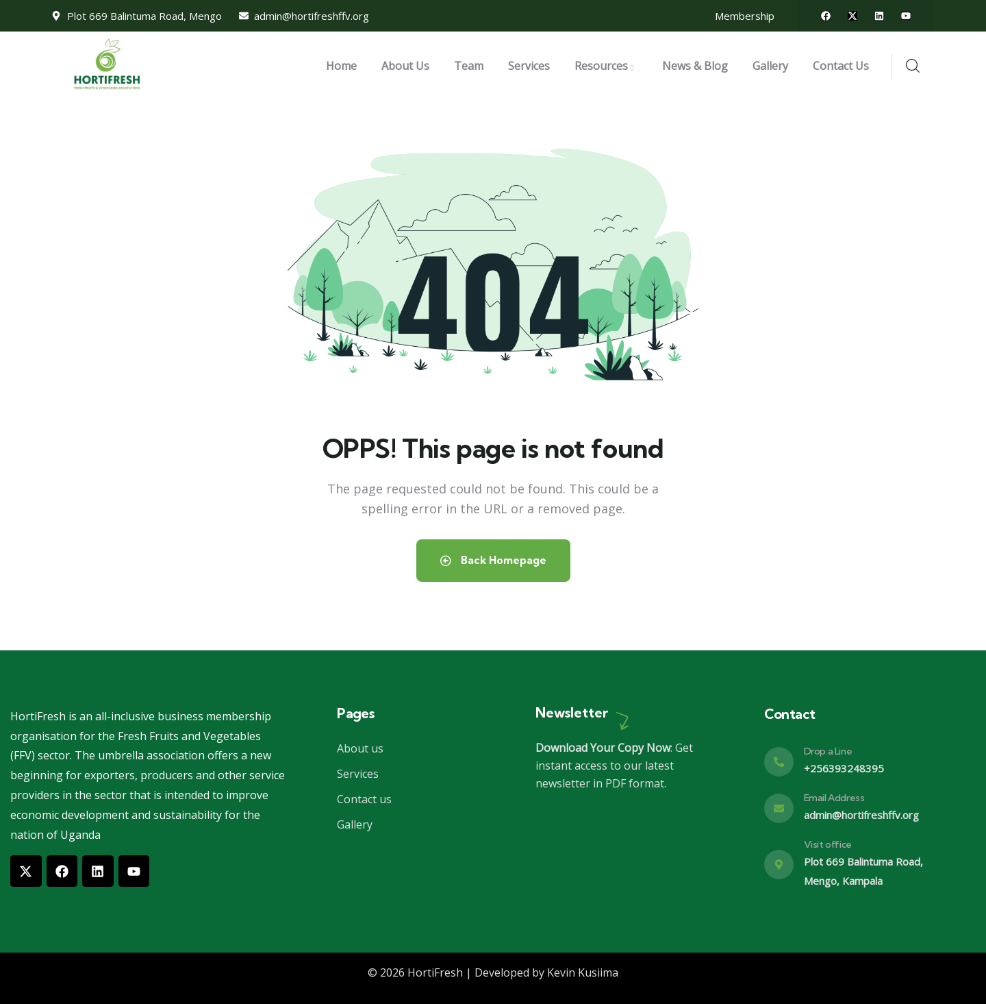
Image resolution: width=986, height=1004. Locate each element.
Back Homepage (493, 560)
